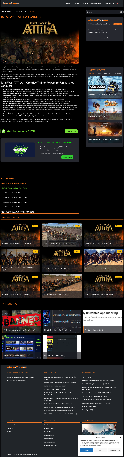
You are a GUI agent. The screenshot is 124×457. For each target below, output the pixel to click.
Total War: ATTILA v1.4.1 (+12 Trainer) (15, 197)
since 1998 (117, 24)
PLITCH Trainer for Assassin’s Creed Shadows (58, 403)
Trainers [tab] (91, 73)
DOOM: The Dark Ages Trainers (16, 380)
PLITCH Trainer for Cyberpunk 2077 (55, 386)
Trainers (31, 11)
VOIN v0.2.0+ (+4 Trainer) (90, 406)
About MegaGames (12, 425)
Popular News (48, 438)
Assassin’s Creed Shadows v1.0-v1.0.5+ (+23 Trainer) (60, 382)
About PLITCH (67, 157)
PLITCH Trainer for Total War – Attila (14, 188)
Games (9, 11)
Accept (87, 450)
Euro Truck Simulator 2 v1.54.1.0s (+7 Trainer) (96, 403)
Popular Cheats (49, 435)
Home (2, 11)
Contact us (10, 428)
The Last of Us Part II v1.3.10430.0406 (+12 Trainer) (97, 393)
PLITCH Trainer (86, 377)
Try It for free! (71, 131)
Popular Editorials (49, 442)
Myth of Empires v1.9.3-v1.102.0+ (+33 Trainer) (96, 399)
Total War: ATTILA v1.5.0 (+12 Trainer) (15, 193)
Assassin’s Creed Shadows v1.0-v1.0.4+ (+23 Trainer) (98, 380)
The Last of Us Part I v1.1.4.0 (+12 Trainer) (94, 396)
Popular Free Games (50, 445)
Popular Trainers (49, 428)
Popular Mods (48, 432)
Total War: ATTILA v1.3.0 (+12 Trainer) (15, 207)
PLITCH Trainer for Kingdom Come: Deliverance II (59, 407)
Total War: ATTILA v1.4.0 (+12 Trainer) (15, 202)
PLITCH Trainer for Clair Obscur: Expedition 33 (58, 410)
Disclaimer (10, 432)
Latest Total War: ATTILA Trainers (13, 183)
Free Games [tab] (117, 73)
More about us (105, 38)
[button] (120, 437)
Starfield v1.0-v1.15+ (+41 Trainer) (54, 389)
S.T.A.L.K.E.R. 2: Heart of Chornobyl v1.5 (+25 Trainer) (60, 414)
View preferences (115, 450)
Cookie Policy (100, 454)
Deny (100, 450)
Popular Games (48, 425)
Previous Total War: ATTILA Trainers (17, 212)
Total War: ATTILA (20, 11)
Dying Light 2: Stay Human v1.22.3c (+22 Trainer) (96, 384)
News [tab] (99, 73)
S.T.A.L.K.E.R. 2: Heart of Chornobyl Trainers (20, 377)
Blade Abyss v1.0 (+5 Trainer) (90, 410)
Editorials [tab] (107, 73)
